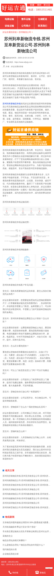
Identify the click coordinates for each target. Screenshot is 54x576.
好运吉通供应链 (10, 32)
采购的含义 (8, 536)
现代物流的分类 (10, 549)
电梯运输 (9, 19)
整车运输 (26, 19)
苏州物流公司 (25, 32)
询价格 (13, 572)
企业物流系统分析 (11, 554)
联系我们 (42, 26)
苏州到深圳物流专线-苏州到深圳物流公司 (21, 503)
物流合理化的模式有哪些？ (15, 540)
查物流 (40, 572)
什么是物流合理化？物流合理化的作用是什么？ (24, 545)
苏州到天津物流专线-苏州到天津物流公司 (21, 489)
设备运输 (9, 26)
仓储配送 (42, 19)
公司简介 (26, 26)
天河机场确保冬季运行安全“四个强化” (19, 527)
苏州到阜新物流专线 (12, 103)
